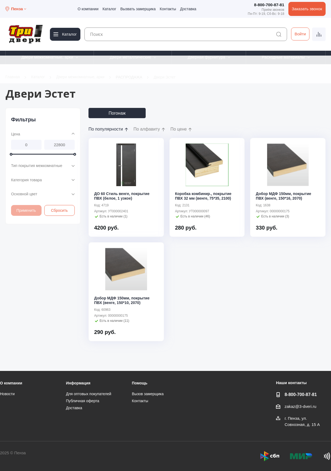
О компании (88, 9)
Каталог (109, 9)
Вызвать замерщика (138, 9)
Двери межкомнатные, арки (47, 57)
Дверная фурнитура (206, 57)
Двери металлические (130, 57)
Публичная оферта (82, 401)
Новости (7, 394)
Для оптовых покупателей (88, 394)
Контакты (168, 9)
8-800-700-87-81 (269, 4)
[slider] (11, 154)
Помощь (140, 383)
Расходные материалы (283, 57)
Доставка (188, 9)
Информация (78, 383)
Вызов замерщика (148, 394)
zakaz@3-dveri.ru (300, 406)
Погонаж (117, 113)
